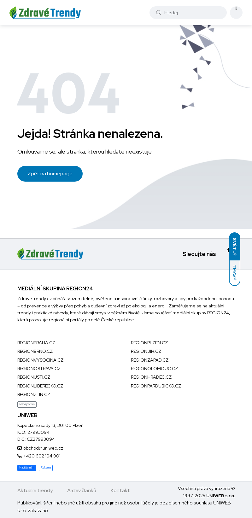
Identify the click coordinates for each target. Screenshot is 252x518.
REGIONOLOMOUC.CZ (154, 368)
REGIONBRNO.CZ (35, 351)
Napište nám (26, 467)
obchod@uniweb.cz (43, 448)
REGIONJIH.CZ (146, 351)
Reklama (46, 467)
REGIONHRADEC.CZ (151, 377)
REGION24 (218, 313)
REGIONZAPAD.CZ (149, 360)
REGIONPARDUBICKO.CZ (156, 386)
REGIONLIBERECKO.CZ (40, 386)
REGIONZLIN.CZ (33, 394)
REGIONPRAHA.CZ (36, 343)
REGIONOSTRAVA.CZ (39, 368)
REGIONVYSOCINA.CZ (40, 360)
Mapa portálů (27, 404)
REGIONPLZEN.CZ (149, 343)
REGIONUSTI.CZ (33, 377)
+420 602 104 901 (42, 456)
